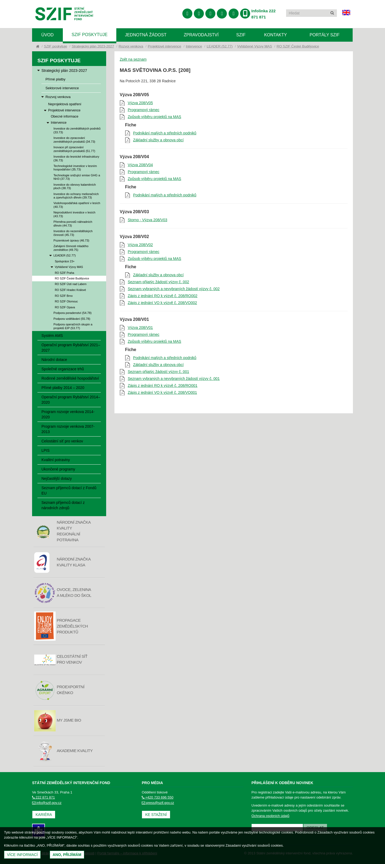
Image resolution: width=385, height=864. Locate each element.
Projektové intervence (164, 46)
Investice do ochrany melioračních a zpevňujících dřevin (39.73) (76, 195)
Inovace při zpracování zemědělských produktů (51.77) (74, 149)
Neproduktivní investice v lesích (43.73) (74, 214)
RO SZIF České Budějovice (298, 46)
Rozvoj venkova (131, 46)
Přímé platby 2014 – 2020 (62, 388)
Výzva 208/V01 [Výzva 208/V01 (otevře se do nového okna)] (140, 327)
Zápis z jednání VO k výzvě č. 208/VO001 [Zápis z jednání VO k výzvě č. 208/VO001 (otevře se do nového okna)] (162, 392)
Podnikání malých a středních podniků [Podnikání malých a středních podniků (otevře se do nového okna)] (165, 133)
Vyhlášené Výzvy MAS (254, 46)
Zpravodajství (201, 35)
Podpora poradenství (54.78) (72, 312)
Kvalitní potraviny (55, 460)
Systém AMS (52, 335)
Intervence (194, 46)
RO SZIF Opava (65, 307)
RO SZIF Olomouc (66, 301)
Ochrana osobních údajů (271, 816)
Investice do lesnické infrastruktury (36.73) (76, 158)
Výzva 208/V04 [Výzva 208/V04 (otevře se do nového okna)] (140, 165)
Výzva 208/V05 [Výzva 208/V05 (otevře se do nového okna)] (140, 103)
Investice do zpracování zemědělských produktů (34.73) (74, 139)
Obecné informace (64, 116)
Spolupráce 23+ (65, 261)
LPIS (45, 450)
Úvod (47, 35)
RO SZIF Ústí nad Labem (70, 284)
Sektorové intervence (62, 88)
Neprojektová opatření (64, 104)
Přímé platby (55, 79)
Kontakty (275, 35)
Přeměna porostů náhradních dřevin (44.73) (72, 223)
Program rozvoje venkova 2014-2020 (67, 414)
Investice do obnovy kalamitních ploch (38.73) (74, 186)
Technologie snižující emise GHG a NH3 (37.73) (76, 177)
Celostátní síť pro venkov (62, 441)
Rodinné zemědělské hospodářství (70, 378)
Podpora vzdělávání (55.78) (71, 318)
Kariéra (44, 814)
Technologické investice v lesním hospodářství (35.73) (75, 167)
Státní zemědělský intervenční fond (64, 14)
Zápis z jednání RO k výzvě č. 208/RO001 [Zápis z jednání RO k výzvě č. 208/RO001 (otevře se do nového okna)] (163, 385)
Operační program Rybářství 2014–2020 (70, 399)
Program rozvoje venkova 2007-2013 (67, 429)
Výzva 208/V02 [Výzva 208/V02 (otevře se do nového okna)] (140, 245)
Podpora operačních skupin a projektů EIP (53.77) (73, 326)
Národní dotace (54, 359)
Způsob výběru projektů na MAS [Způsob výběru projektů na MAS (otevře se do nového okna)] (154, 117)
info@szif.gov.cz (46, 803)
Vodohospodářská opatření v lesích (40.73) (76, 204)
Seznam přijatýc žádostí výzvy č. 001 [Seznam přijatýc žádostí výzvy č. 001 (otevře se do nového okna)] (158, 371)
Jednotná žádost (146, 35)
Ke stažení (156, 814)
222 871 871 (43, 797)
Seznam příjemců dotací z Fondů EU (68, 490)
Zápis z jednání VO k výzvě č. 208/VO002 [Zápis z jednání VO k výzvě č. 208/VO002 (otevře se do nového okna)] (162, 303)
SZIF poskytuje (89, 34)
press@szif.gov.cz (158, 803)
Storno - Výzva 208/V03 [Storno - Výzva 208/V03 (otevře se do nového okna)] (147, 220)
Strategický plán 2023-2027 (93, 46)
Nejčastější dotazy (56, 478)
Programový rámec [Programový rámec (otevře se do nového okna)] (143, 110)
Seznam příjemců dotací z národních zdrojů (63, 505)
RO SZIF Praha (64, 272)
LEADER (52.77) (220, 46)
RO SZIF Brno (64, 295)
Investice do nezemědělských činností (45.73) (73, 232)
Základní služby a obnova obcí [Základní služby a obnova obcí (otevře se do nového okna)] (158, 140)
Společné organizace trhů (62, 369)
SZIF (241, 35)
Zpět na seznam (133, 59)
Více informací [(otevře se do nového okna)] (22, 855)
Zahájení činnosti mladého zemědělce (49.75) (70, 247)
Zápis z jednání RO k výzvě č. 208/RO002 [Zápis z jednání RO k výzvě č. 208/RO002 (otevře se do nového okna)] (163, 296)
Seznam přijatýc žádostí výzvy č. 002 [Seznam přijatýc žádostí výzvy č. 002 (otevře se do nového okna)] (158, 282)
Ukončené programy (58, 469)
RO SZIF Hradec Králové (70, 289)
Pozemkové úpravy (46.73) (71, 240)
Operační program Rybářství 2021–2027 (70, 347)
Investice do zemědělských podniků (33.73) (77, 130)
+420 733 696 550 (157, 797)
